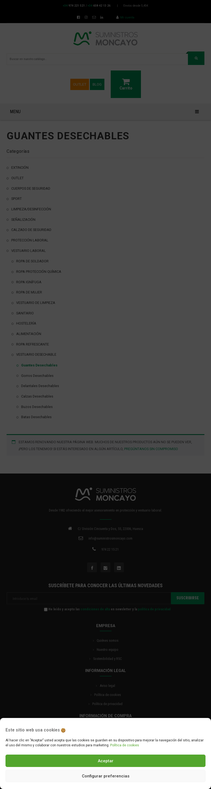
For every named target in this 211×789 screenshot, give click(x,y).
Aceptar (105, 760)
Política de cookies (124, 745)
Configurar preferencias (105, 776)
